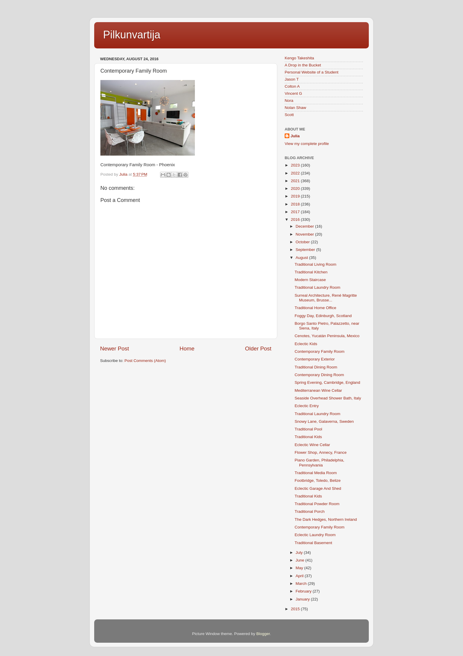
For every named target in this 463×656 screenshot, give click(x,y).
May (300, 568)
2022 (296, 173)
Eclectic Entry (307, 406)
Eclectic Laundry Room (315, 535)
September (306, 249)
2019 (296, 196)
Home (187, 348)
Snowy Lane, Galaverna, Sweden (324, 421)
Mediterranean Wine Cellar (318, 390)
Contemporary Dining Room (319, 375)
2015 (296, 609)
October (303, 242)
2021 (296, 181)
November (305, 234)
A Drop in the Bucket (303, 65)
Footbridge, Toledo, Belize (318, 480)
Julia (295, 136)
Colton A (292, 86)
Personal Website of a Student (311, 72)
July (300, 552)
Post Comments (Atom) (145, 360)
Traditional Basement (313, 543)
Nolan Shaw (295, 107)
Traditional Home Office (315, 308)
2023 (296, 165)
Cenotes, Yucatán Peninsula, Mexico (327, 336)
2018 (296, 204)
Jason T (292, 79)
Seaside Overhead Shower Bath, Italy (328, 398)
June (300, 560)
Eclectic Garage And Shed (318, 488)
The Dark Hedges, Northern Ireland (326, 519)
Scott (289, 114)
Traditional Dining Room (316, 367)
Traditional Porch (310, 511)
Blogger (263, 633)
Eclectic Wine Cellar (312, 445)
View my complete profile (307, 143)
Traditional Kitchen (311, 272)
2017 (296, 212)
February (304, 591)
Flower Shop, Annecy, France (321, 452)
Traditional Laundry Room (317, 287)
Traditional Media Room (316, 473)
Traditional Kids (308, 437)
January (303, 599)
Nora (289, 100)
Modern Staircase (310, 280)
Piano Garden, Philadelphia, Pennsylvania (319, 462)
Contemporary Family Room (320, 351)
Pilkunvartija (131, 35)
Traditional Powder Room (317, 504)
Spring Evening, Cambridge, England (327, 382)
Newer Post (114, 348)
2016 (296, 219)
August (302, 257)
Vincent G (293, 93)
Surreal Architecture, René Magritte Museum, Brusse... (326, 297)
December (305, 226)
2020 (296, 188)
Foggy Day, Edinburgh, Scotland (323, 316)
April (300, 576)
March (302, 583)
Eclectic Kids (306, 344)
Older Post (258, 348)
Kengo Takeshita (299, 58)
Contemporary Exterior (315, 359)
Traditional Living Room (315, 264)
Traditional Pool (308, 429)
